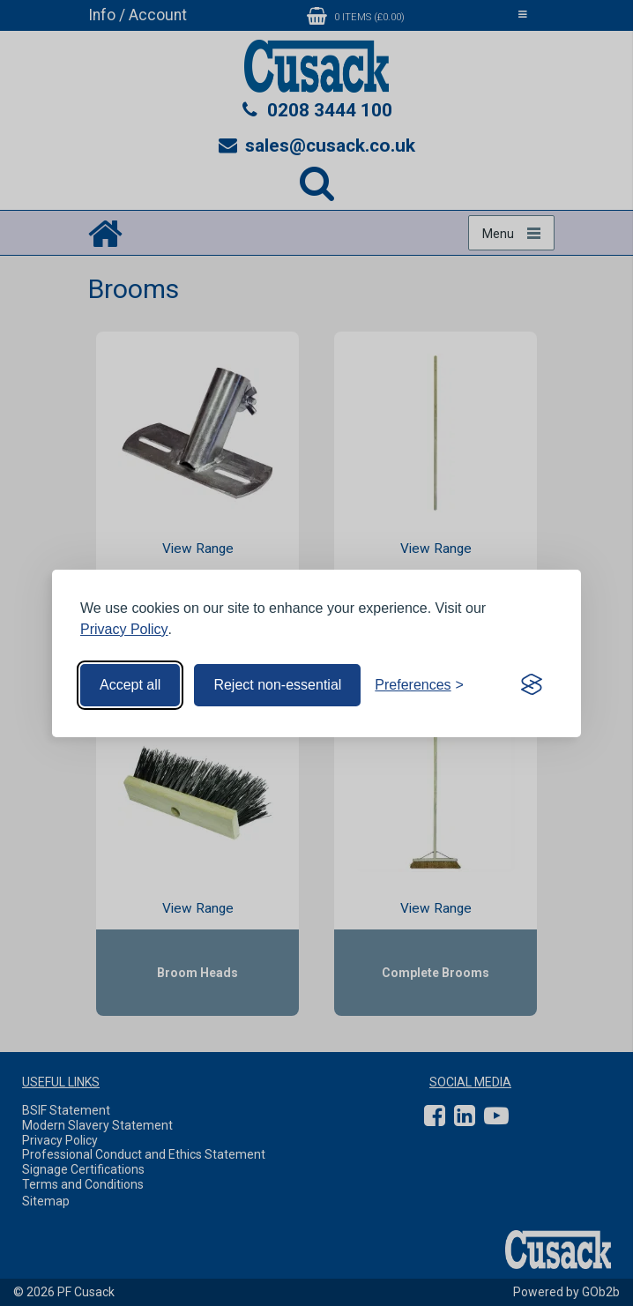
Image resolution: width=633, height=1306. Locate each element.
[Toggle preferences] (419, 685)
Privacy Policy (124, 629)
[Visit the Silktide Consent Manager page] (531, 685)
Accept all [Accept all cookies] (130, 684)
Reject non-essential (277, 684)
